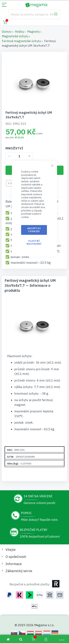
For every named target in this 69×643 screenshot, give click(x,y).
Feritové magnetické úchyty (21, 41)
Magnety (33, 32)
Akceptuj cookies (34, 230)
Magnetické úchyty (15, 36)
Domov (6, 32)
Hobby (19, 32)
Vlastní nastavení (34, 242)
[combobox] (34, 14)
